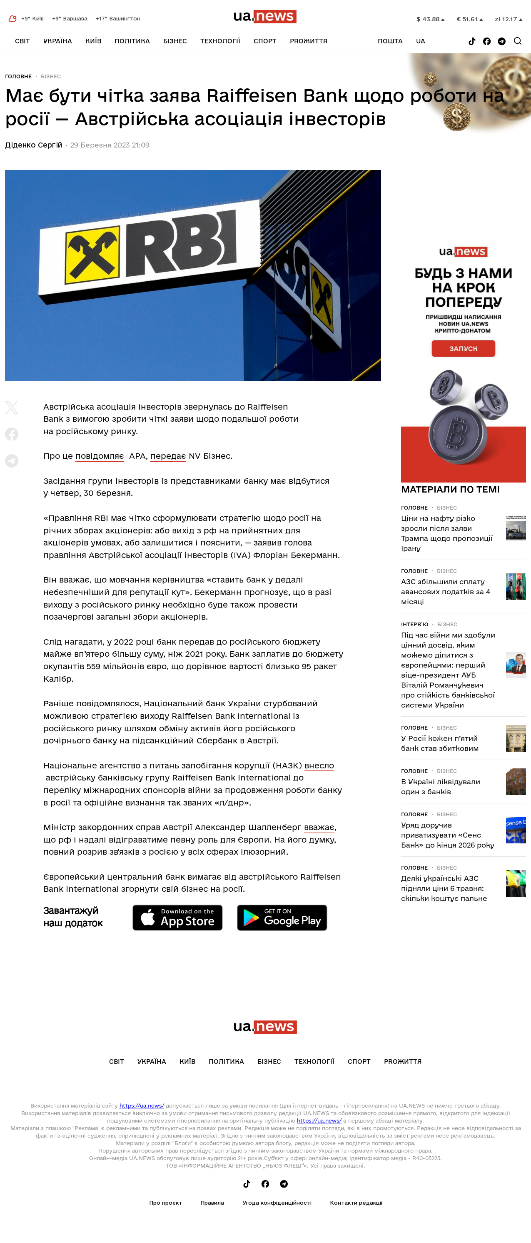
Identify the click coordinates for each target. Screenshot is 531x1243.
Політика (132, 41)
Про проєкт (165, 1202)
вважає (319, 827)
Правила (212, 1202)
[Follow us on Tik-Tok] (472, 42)
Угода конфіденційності (277, 1202)
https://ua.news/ (142, 1105)
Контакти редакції (356, 1202)
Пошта (390, 41)
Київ (93, 41)
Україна (57, 41)
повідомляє (99, 455)
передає (168, 455)
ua (420, 41)
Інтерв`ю (414, 624)
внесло (319, 765)
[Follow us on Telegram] (502, 42)
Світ (22, 41)
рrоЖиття (309, 41)
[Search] (518, 41)
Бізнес (175, 41)
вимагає (204, 876)
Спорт (265, 41)
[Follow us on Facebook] (487, 42)
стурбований (291, 703)
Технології (220, 41)
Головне (18, 76)
